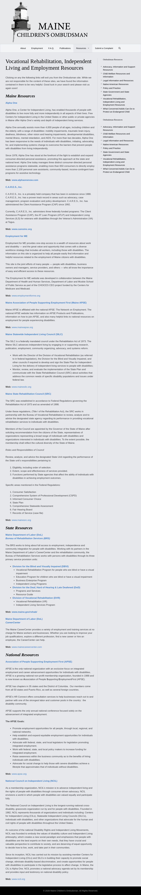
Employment (37, 48)
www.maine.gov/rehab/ (24, 612)
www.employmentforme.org (26, 295)
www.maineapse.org (22, 327)
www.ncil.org (18, 879)
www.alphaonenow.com (25, 180)
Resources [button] (84, 48)
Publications (65, 48)
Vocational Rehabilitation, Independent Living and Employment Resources (114, 101)
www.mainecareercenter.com (27, 647)
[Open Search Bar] (119, 48)
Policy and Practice (112, 88)
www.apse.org (19, 774)
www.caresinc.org (22, 229)
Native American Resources (115, 84)
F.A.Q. (51, 48)
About (23, 48)
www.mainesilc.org (21, 387)
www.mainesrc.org (21, 520)
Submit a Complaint (104, 48)
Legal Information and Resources (118, 80)
